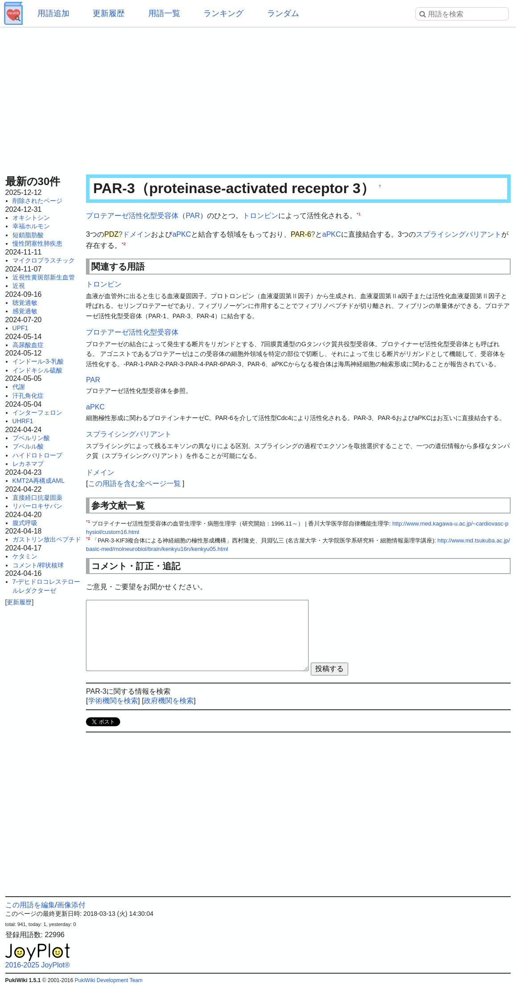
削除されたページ (37, 200)
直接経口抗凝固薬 (37, 497)
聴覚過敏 (24, 302)
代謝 (18, 386)
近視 (18, 285)
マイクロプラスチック (43, 260)
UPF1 (20, 328)
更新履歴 (109, 13)
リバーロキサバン (37, 506)
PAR (193, 215)
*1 (359, 213)
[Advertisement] (258, 98)
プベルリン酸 (31, 437)
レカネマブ (28, 463)
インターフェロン (37, 412)
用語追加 (53, 13)
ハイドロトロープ (37, 455)
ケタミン (24, 556)
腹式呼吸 (24, 522)
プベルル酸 (28, 446)
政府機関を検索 (169, 700)
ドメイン (136, 234)
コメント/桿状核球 (38, 565)
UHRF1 (22, 421)
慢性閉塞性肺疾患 (37, 243)
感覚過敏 (24, 311)
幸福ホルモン (31, 226)
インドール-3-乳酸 (38, 361)
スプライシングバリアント (458, 234)
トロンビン (260, 215)
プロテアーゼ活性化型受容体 (132, 215)
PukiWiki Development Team (109, 980)
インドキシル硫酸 (37, 370)
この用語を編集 (30, 905)
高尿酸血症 (28, 344)
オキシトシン (31, 217)
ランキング (223, 13)
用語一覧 (164, 13)
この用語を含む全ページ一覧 (134, 483)
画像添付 (71, 905)
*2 (124, 243)
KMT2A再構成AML (38, 480)
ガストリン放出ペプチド (46, 539)
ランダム (283, 13)
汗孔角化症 (28, 395)
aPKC (181, 234)
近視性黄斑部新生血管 (43, 277)
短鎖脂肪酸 (28, 235)
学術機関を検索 (113, 700)
